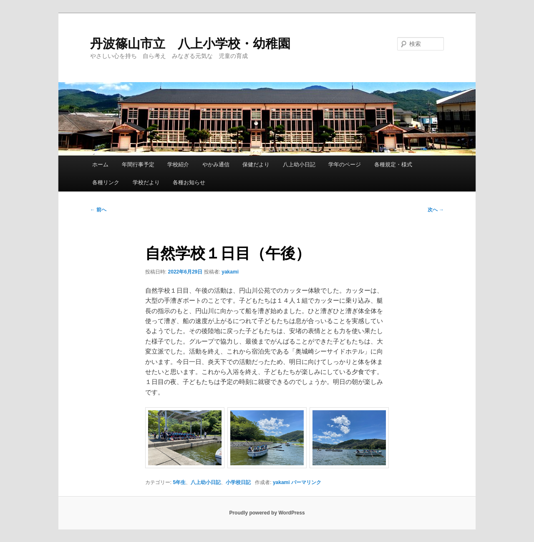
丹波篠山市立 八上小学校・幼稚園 (190, 43)
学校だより (146, 182)
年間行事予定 (138, 164)
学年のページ (344, 164)
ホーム (100, 164)
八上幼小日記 (299, 164)
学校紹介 (178, 164)
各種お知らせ (189, 182)
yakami (230, 272)
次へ (436, 210)
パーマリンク (306, 482)
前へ (98, 210)
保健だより (256, 164)
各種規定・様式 (393, 164)
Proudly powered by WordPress (267, 513)
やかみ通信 (215, 164)
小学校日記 (238, 482)
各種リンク (105, 182)
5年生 (179, 482)
